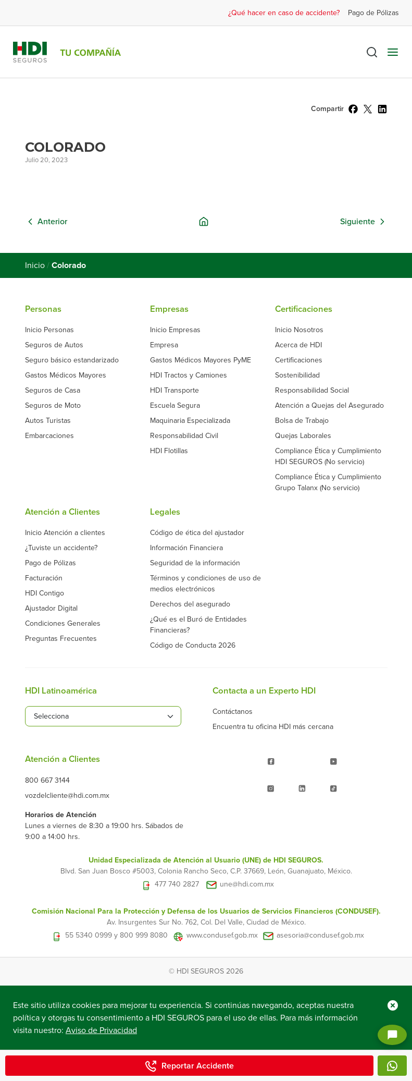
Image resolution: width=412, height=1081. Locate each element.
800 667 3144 (47, 780)
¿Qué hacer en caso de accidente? (284, 12)
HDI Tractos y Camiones (188, 375)
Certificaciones (298, 360)
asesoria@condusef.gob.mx (320, 935)
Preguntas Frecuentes (61, 638)
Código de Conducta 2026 (192, 645)
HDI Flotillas (169, 450)
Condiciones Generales (63, 623)
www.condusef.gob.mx (222, 935)
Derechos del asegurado (190, 604)
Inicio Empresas (175, 329)
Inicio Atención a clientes (65, 532)
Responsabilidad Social (312, 390)
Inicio (35, 265)
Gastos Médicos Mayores (65, 375)
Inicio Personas (49, 329)
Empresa (164, 345)
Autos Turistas (48, 420)
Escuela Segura (175, 405)
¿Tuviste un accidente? (61, 547)
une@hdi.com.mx (247, 884)
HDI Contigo (44, 593)
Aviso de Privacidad (101, 1030)
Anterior (52, 221)
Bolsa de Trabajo (302, 420)
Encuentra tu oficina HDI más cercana (273, 726)
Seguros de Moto (53, 405)
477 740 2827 (177, 884)
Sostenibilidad (297, 375)
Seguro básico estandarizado (72, 360)
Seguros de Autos (54, 345)
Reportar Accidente (189, 1066)
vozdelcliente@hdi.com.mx (67, 795)
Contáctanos (233, 711)
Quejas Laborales (303, 435)
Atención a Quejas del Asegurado (329, 405)
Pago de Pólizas (373, 12)
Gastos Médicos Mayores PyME (200, 360)
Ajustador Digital (51, 608)
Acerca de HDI (298, 345)
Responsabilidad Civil (184, 435)
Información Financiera (186, 547)
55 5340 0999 (88, 935)
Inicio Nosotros (299, 329)
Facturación (44, 578)
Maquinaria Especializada (190, 420)
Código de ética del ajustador (197, 532)
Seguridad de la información (195, 562)
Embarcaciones (49, 435)
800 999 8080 (144, 935)
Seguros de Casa (52, 390)
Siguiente (357, 221)
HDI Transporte (174, 390)
